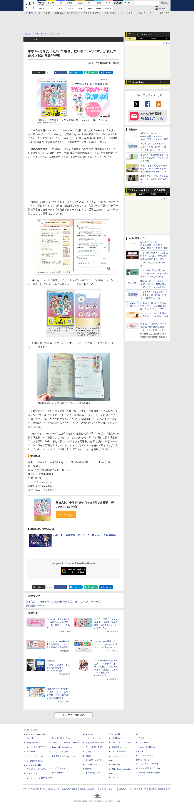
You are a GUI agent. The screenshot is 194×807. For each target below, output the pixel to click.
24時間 (142, 38)
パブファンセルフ (146, 755)
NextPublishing (58, 773)
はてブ (77, 73)
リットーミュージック (95, 738)
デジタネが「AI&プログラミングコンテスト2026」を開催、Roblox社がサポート (153, 147)
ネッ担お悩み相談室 (35, 761)
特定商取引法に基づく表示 (160, 789)
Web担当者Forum (34, 743)
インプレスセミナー (60, 752)
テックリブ (113, 774)
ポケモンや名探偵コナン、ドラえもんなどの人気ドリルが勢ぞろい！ (106, 644)
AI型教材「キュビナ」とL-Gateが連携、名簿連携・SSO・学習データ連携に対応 (154, 136)
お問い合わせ (53, 789)
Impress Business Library (62, 747)
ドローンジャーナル (35, 756)
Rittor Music (88, 734)
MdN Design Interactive (121, 769)
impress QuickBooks (147, 747)
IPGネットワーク (143, 760)
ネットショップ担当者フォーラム (66, 743)
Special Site (138, 82)
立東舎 (88, 752)
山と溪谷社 (87, 756)
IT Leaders (31, 752)
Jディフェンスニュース (121, 743)
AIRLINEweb (117, 738)
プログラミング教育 (92, 13)
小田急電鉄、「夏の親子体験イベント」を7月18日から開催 (154, 179)
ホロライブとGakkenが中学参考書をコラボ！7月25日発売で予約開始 (58, 644)
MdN (111, 761)
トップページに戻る (73, 715)
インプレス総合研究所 (36, 747)
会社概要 (122, 789)
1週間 (153, 38)
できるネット (32, 774)
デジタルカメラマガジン (37, 769)
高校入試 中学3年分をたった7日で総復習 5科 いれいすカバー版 (63, 601)
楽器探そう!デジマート (95, 743)
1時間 (130, 38)
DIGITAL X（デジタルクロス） (64, 756)
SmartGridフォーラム (61, 738)
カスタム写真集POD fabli (150, 768)
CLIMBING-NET (92, 764)
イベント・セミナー (126, 13)
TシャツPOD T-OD (94, 747)
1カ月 (164, 38)
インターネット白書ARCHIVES (39, 778)
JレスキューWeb (119, 752)
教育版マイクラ (73, 13)
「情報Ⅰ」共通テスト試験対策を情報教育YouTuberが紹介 (58, 667)
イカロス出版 (114, 734)
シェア (62, 73)
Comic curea (144, 743)
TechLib (115, 777)
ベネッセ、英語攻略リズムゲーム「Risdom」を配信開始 (84, 535)
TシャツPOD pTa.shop (148, 764)
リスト (49, 73)
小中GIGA (46, 13)
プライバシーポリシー (107, 789)
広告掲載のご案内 (69, 789)
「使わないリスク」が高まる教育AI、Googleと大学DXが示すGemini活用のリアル (154, 256)
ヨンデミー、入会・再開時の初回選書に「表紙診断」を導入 (154, 316)
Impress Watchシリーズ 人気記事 (148, 190)
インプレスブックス (60, 768)
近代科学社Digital (93, 773)
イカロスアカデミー (120, 756)
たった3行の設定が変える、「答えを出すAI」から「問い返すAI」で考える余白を (154, 273)
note (93, 73)
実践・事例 (109, 13)
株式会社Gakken (35, 605)
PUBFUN (139, 752)
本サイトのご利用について (34, 789)
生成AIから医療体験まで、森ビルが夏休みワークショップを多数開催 (154, 158)
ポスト (40, 73)
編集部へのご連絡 (87, 789)
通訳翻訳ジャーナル (120, 747)
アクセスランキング (141, 34)
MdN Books (117, 764)
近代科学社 (87, 769)
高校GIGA (58, 13)
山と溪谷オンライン (94, 760)
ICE (137, 734)
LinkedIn (108, 73)
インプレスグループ (138, 789)
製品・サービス (145, 13)
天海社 (141, 738)
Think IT (30, 738)
